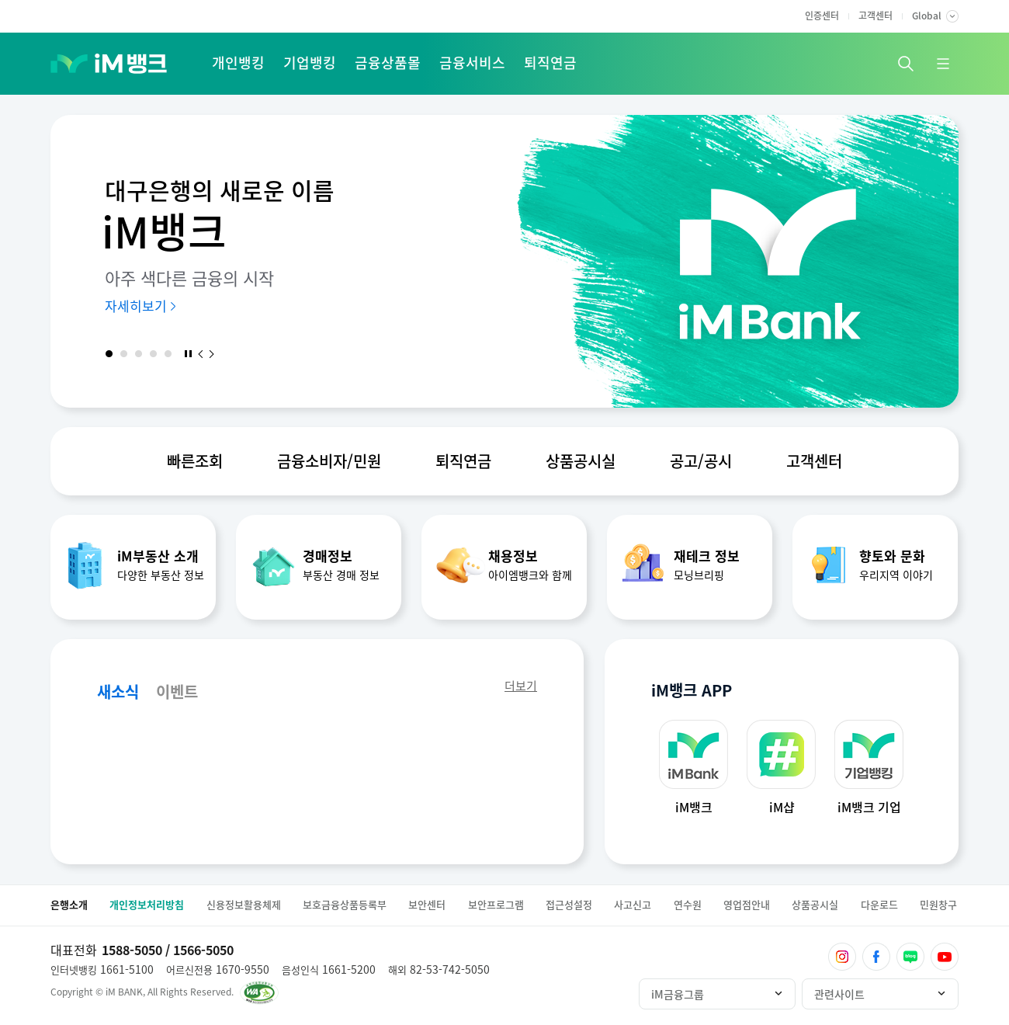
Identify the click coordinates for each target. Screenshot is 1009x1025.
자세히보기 (136, 305)
